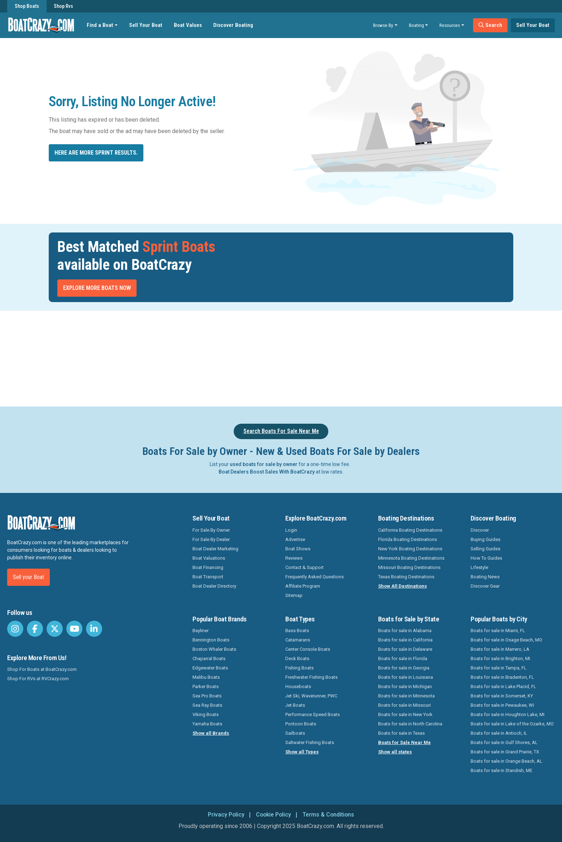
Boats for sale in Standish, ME (501, 770)
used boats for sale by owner (263, 464)
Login (291, 530)
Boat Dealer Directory (214, 586)
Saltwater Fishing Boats (309, 742)
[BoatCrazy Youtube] (74, 629)
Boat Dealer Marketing (215, 548)
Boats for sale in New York (405, 714)
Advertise (295, 539)
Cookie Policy (273, 814)
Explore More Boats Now (97, 287)
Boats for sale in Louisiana (405, 677)
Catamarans (297, 640)
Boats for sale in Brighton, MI (500, 658)
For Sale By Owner (211, 530)
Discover (480, 530)
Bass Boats (297, 630)
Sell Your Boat (145, 25)
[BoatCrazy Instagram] (15, 629)
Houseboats (298, 686)
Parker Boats (205, 686)
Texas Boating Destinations (406, 576)
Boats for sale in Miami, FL (498, 630)
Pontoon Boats (300, 723)
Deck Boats (297, 658)
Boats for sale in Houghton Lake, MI (507, 714)
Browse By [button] (383, 25)
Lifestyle (479, 567)
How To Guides (486, 558)
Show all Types (302, 751)
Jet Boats (295, 705)
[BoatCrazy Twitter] (55, 629)
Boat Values (188, 25)
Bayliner (200, 630)
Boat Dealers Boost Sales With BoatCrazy (267, 472)
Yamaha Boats (207, 723)
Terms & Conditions (329, 814)
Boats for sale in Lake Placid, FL (503, 686)
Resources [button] (449, 25)
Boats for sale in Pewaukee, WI (502, 705)
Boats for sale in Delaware (405, 649)
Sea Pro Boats (207, 695)
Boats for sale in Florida (402, 658)
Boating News (485, 576)
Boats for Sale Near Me (404, 742)
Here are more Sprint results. (96, 152)
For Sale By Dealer (211, 539)
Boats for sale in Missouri (404, 705)
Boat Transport (207, 576)
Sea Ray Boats (207, 705)
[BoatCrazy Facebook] (35, 629)
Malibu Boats (206, 677)
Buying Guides (485, 539)
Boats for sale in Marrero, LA (500, 649)
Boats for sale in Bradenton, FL (502, 677)
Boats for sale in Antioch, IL (499, 733)
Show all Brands (210, 733)
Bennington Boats (210, 640)
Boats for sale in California (405, 640)
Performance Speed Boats (312, 714)
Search (490, 25)
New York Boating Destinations (410, 548)
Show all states (395, 751)
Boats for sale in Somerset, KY (502, 695)
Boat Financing (207, 567)
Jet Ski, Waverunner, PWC (311, 695)
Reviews (294, 558)
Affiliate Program (302, 586)
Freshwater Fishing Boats (311, 677)
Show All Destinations (402, 586)
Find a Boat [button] (100, 25)
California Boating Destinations (410, 530)
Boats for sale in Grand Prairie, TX (505, 751)
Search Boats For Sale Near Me (281, 431)
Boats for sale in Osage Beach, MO (506, 640)
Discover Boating (233, 25)
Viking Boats (205, 714)
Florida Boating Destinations (407, 539)
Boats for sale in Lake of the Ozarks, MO (512, 723)
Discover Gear (485, 586)
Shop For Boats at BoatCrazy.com (42, 669)
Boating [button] (416, 25)
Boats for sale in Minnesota (406, 695)
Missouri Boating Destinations (409, 567)
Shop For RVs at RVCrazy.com (38, 678)
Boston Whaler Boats (214, 649)
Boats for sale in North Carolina (410, 723)
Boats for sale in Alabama (405, 630)
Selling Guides (485, 548)
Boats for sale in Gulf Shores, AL (504, 742)
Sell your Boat (28, 577)
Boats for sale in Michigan (405, 686)
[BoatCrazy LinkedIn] (94, 629)
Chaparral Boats (208, 658)
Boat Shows (297, 548)
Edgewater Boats (210, 668)
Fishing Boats (299, 668)
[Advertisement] (321, 357)
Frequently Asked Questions (314, 576)
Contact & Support (304, 567)
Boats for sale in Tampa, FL (499, 668)
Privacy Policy (225, 814)
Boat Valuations (208, 558)
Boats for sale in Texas (401, 733)
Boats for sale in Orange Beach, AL (506, 761)
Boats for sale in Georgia (403, 668)
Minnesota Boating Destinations (411, 558)
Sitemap (294, 595)
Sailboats (295, 733)
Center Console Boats (307, 649)
